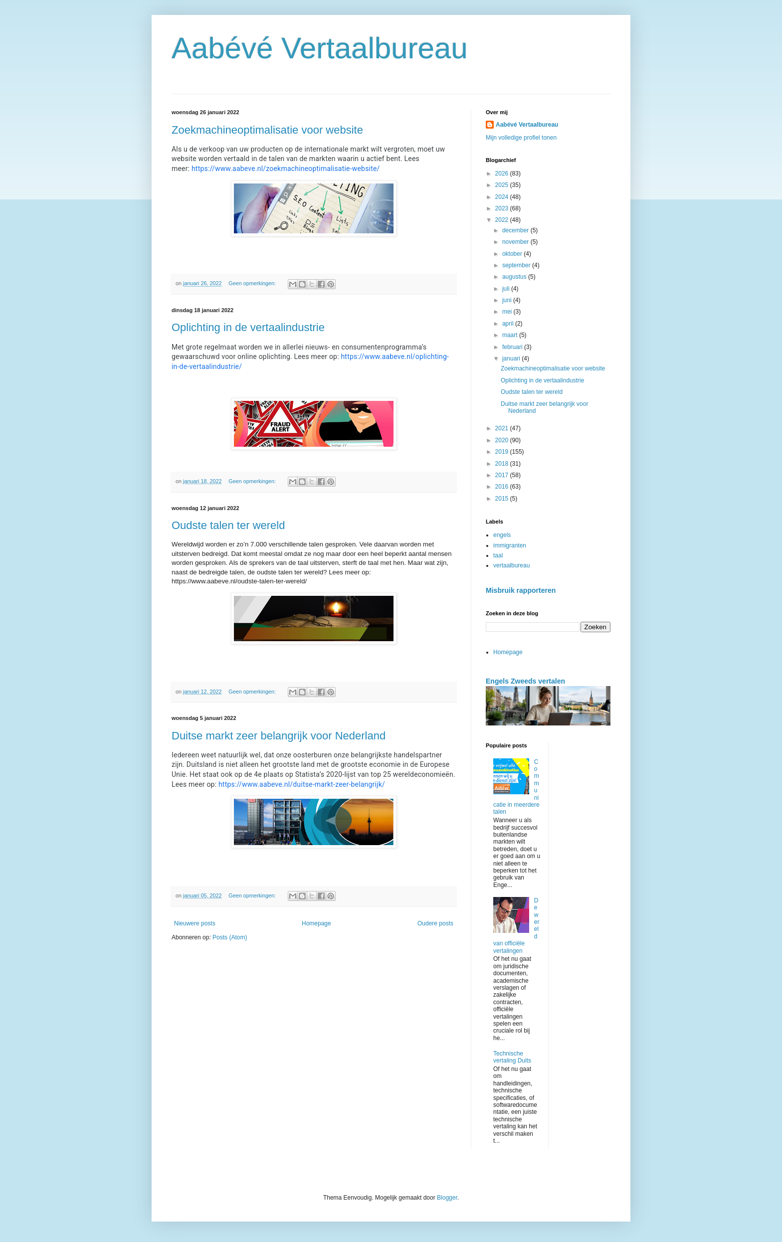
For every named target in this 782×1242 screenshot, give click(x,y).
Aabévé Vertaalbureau (320, 48)
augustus (515, 276)
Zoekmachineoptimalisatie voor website (267, 130)
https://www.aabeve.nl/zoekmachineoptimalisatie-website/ (286, 169)
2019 (502, 451)
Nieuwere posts (194, 923)
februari (513, 347)
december (516, 230)
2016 (502, 486)
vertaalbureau (511, 565)
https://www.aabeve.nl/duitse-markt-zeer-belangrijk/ (301, 784)
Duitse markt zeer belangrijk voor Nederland (279, 735)
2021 (502, 428)
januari (512, 358)
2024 (502, 196)
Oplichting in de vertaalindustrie (248, 327)
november (516, 241)
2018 (502, 463)
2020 (502, 440)
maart (510, 335)
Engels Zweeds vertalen (525, 681)
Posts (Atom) (229, 937)
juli (506, 288)
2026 (502, 173)
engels (502, 535)
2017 (502, 475)
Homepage (316, 923)
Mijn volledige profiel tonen (521, 137)
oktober (513, 253)
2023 (502, 208)
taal (498, 555)
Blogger (447, 1197)
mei (508, 311)
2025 (502, 184)
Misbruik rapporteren (521, 590)
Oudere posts (435, 923)
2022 (502, 219)
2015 (502, 498)
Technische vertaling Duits (512, 1057)
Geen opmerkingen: (252, 283)
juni (507, 300)
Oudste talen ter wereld (228, 525)
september (517, 265)
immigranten (509, 545)
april (508, 323)
